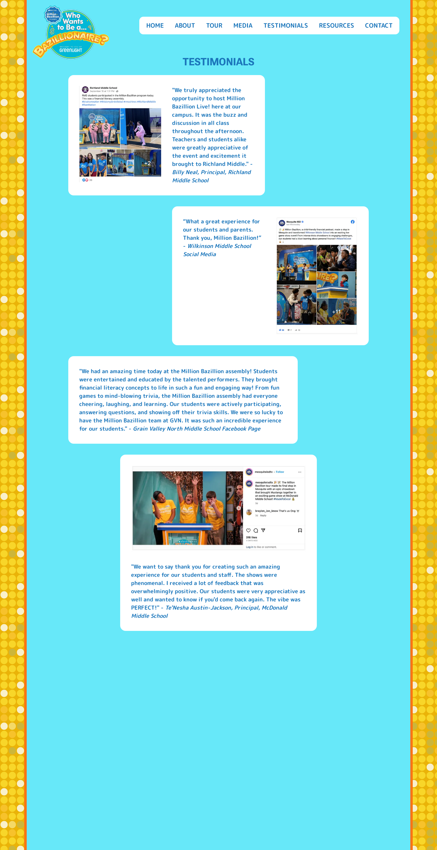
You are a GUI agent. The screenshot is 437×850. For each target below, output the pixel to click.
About (185, 25)
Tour (214, 25)
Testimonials (285, 25)
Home (155, 25)
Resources (336, 25)
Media (242, 25)
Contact (379, 25)
